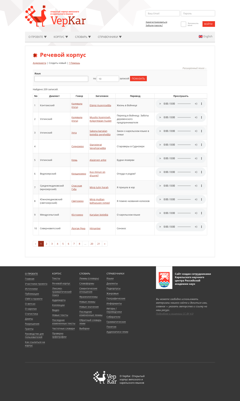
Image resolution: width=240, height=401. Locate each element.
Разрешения (32, 323)
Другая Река (78, 228)
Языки (110, 278)
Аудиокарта (39, 63)
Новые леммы (87, 301)
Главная (29, 278)
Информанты (114, 303)
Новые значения (89, 306)
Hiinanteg (95, 228)
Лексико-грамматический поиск (62, 292)
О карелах (31, 308)
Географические (115, 298)
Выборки (84, 328)
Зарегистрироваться (156, 22)
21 (98, 243)
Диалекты (112, 283)
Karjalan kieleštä (99, 214)
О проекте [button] (37, 37)
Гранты (29, 328)
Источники (31, 288)
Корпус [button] (61, 37)
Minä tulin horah (99, 187)
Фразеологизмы (88, 296)
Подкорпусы (113, 288)
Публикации (32, 293)
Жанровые (112, 293)
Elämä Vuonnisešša (100, 105)
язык (37, 73)
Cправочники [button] (110, 37)
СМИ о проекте (33, 298)
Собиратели (113, 316)
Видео (55, 310)
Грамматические (116, 321)
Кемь (74, 160)
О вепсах (30, 303)
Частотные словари (63, 328)
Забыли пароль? (154, 25)
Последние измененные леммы (90, 313)
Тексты (56, 278)
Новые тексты (60, 315)
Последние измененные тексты (63, 321)
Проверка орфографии (59, 335)
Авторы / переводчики (114, 310)
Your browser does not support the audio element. (181, 103)
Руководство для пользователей (34, 335)
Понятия (111, 326)
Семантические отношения (88, 290)
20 (91, 243)
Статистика (31, 313)
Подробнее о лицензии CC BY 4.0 (174, 313)
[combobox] (61, 79)
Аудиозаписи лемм (117, 331)
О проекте (31, 273)
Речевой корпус (61, 283)
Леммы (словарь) (89, 278)
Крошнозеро (79, 173)
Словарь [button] (83, 37)
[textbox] (37, 79)
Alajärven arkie (98, 160)
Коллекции (58, 305)
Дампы (29, 318)
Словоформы (86, 283)
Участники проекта (36, 283)
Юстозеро (77, 214)
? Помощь (74, 63)
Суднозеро (78, 146)
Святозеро (78, 201)
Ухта (74, 132)
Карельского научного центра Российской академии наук (189, 280)
